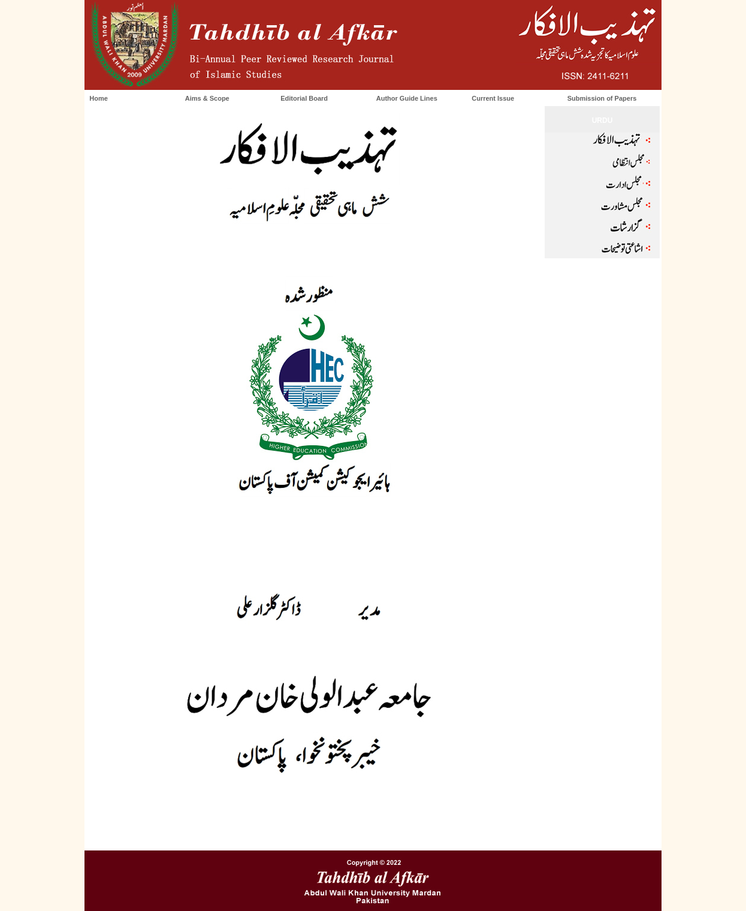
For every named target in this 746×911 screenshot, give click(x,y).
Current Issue (493, 98)
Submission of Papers (602, 98)
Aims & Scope (207, 98)
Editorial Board (304, 98)
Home (98, 98)
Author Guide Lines (406, 98)
